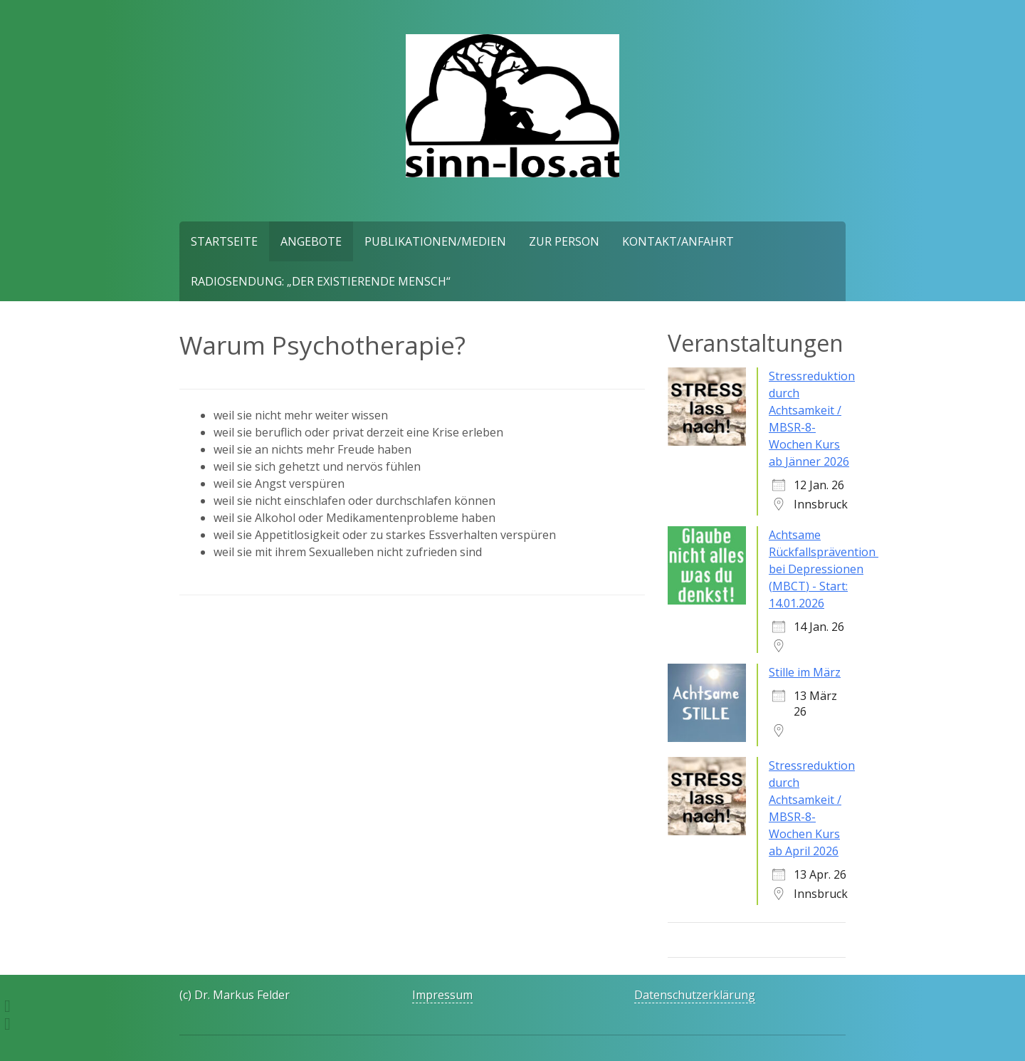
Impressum (442, 995)
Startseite (224, 241)
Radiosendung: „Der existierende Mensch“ (321, 281)
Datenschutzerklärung (694, 995)
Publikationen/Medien (435, 241)
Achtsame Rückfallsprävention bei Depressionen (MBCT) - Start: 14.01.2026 (823, 569)
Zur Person (564, 241)
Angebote (311, 241)
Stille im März (805, 672)
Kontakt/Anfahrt (678, 241)
